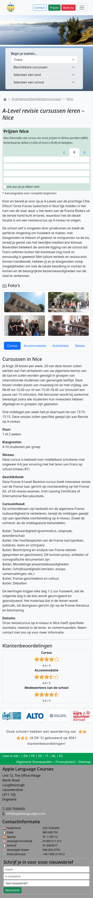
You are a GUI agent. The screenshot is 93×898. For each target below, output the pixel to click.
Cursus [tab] (12, 346)
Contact (40, 8)
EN (26, 756)
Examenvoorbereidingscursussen (36, 99)
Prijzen (54, 8)
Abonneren (12, 890)
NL (54, 756)
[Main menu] (81, 7)
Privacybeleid (65, 762)
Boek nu (68, 8)
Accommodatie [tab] (35, 346)
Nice (69, 99)
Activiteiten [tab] (60, 346)
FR (33, 756)
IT (47, 756)
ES (61, 756)
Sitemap (85, 762)
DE (40, 756)
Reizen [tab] (80, 346)
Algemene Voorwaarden (34, 762)
